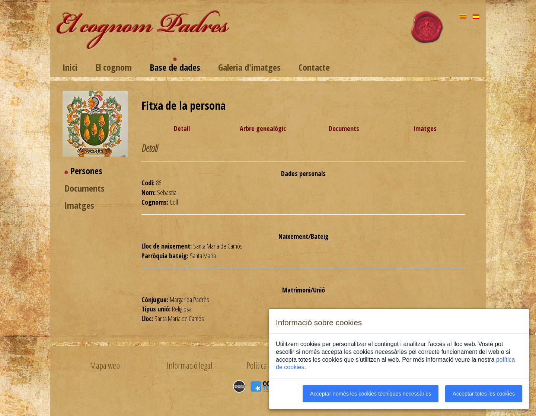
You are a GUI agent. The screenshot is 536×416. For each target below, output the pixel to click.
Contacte (314, 67)
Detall (182, 128)
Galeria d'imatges (249, 67)
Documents (84, 188)
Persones (86, 170)
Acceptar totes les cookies (484, 394)
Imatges (79, 205)
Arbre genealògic (263, 128)
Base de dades (175, 67)
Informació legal (190, 365)
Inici (70, 67)
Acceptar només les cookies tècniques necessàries (370, 394)
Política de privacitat (274, 365)
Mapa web (105, 365)
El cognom (113, 67)
